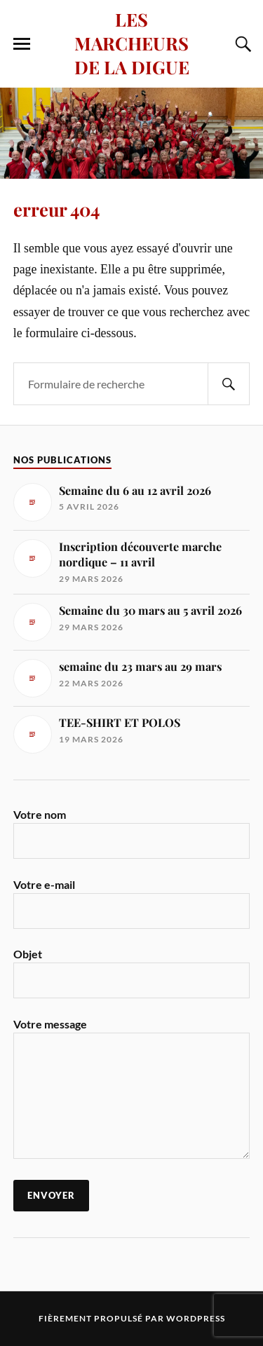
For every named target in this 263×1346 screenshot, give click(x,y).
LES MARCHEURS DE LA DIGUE (131, 43)
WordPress (195, 1318)
